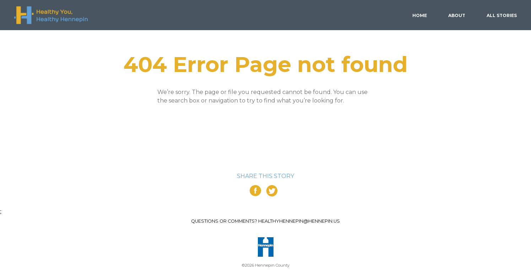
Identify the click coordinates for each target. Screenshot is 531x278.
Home (419, 15)
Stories (502, 15)
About (456, 15)
